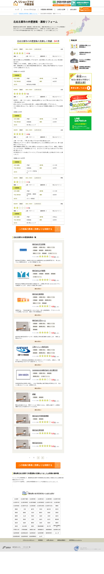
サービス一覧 (26, 569)
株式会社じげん (17, 569)
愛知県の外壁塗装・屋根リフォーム (28, 13)
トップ (15, 13)
